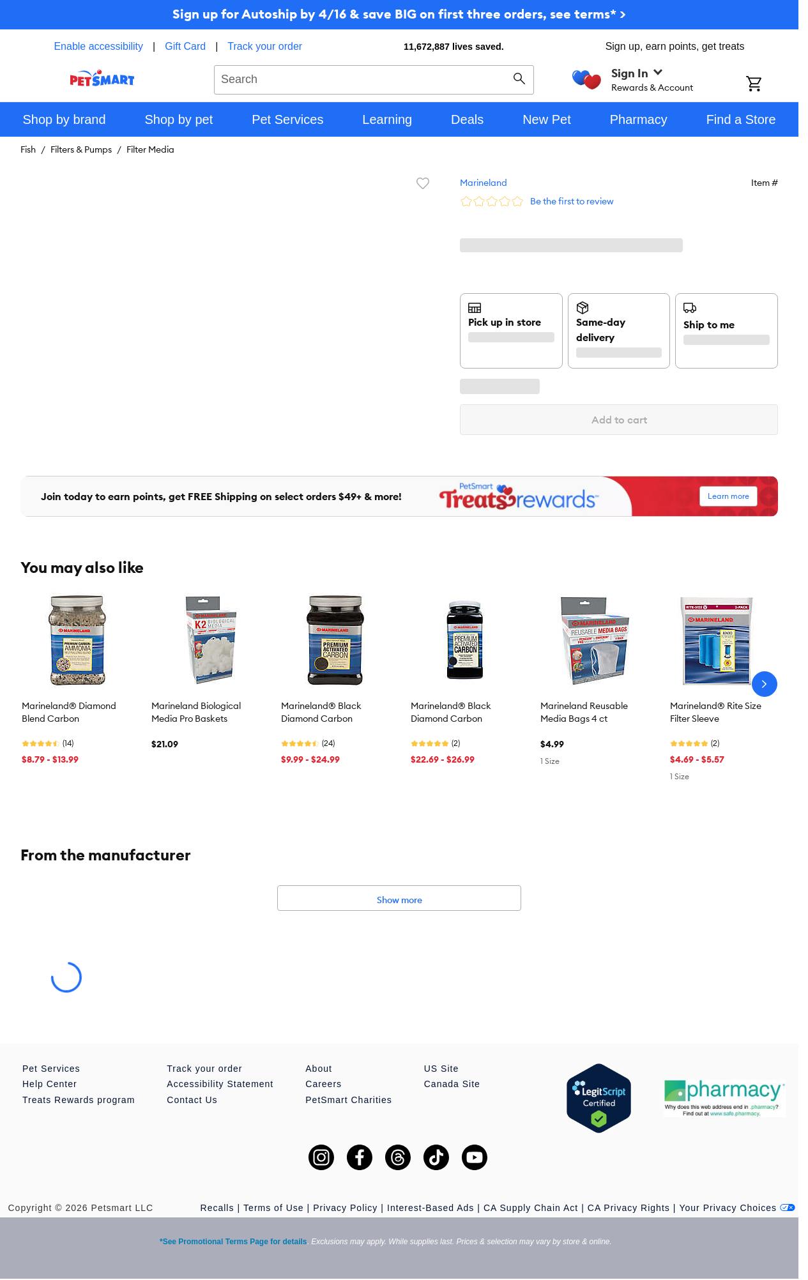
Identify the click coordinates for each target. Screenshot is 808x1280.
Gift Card (185, 46)
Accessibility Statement (220, 1084)
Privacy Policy (345, 1208)
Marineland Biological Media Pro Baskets (196, 712)
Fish (28, 149)
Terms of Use (273, 1208)
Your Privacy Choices (737, 1208)
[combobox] (374, 78)
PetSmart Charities (348, 1100)
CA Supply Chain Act (531, 1208)
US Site (441, 1068)
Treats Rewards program (78, 1100)
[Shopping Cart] (770, 85)
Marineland (483, 182)
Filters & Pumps (81, 149)
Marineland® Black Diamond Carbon (321, 712)
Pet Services (51, 1068)
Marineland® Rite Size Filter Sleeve (715, 712)
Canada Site (452, 1084)
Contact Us (192, 1100)
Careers (323, 1084)
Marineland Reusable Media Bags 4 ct (584, 712)
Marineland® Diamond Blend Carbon (69, 712)
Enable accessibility (98, 46)
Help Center (49, 1084)
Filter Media (150, 149)
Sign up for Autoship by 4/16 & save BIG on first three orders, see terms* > (399, 14)
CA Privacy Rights (629, 1208)
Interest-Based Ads (430, 1208)
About (318, 1068)
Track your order (264, 46)
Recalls (217, 1208)
